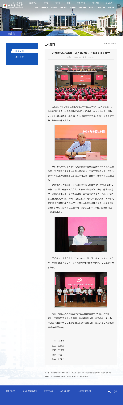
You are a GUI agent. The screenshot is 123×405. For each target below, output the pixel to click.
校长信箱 (109, 3)
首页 (36, 7)
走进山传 (111, 7)
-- (29, 391)
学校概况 (44, 7)
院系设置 (54, 7)
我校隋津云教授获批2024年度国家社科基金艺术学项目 (70, 376)
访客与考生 (81, 3)
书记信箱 (95, 3)
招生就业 (92, 7)
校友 (68, 3)
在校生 (57, 3)
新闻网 (19, 3)
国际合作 (82, 7)
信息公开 (101, 7)
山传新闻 (19, 51)
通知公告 (19, 57)
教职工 (46, 3)
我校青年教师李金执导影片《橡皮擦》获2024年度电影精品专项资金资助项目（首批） (81, 373)
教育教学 (63, 7)
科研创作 (73, 7)
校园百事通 (33, 3)
